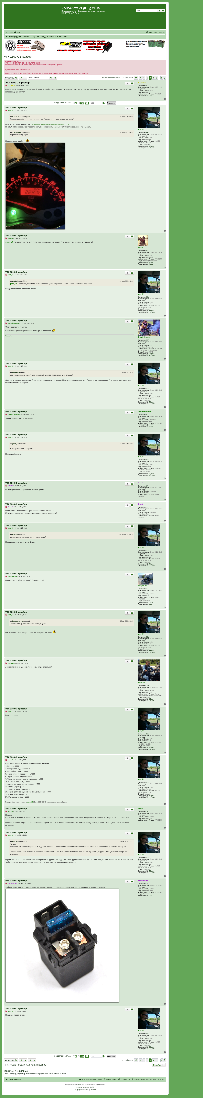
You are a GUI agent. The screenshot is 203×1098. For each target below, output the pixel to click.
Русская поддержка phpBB (85, 1087)
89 (147, 415)
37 (147, 884)
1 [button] (143, 78)
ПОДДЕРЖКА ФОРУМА (62, 103)
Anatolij (140, 247)
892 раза (152, 355)
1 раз (150, 95)
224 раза (151, 354)
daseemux (16, 372)
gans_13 (141, 129)
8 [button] (161, 78)
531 (147, 132)
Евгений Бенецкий (144, 411)
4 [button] (153, 78)
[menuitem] (17, 32)
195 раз (151, 699)
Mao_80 (140, 808)
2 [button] (146, 78)
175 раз (151, 701)
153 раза (151, 146)
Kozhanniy (141, 682)
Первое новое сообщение (111, 77)
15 (147, 589)
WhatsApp (9, 336)
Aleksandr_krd (143, 880)
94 (147, 250)
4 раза (151, 425)
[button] (136, 77)
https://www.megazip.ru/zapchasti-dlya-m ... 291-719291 (54, 124)
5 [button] (156, 78)
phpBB (80, 1084)
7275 (147, 340)
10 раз (151, 262)
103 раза (152, 148)
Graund (140, 483)
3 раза (151, 264)
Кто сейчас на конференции (16, 1071)
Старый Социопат (144, 337)
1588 (147, 685)
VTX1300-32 (142, 82)
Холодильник (142, 585)
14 (147, 486)
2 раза (151, 426)
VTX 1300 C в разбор (17, 56)
